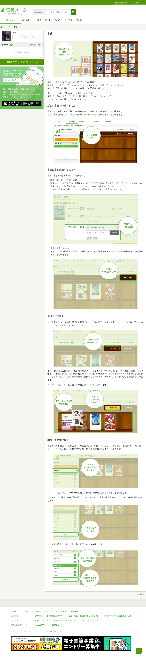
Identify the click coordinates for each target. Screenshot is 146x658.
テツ (8, 27)
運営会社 (38, 616)
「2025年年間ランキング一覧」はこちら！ (22, 62)
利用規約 (74, 611)
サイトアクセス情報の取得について (117, 616)
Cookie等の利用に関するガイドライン (84, 616)
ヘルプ (37, 620)
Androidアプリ (40, 625)
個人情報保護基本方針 (55, 616)
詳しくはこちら (12, 80)
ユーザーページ (27, 37)
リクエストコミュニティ (90, 620)
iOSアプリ (55, 625)
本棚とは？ (142, 594)
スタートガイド (60, 611)
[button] (73, 12)
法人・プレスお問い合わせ (65, 620)
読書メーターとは (42, 611)
